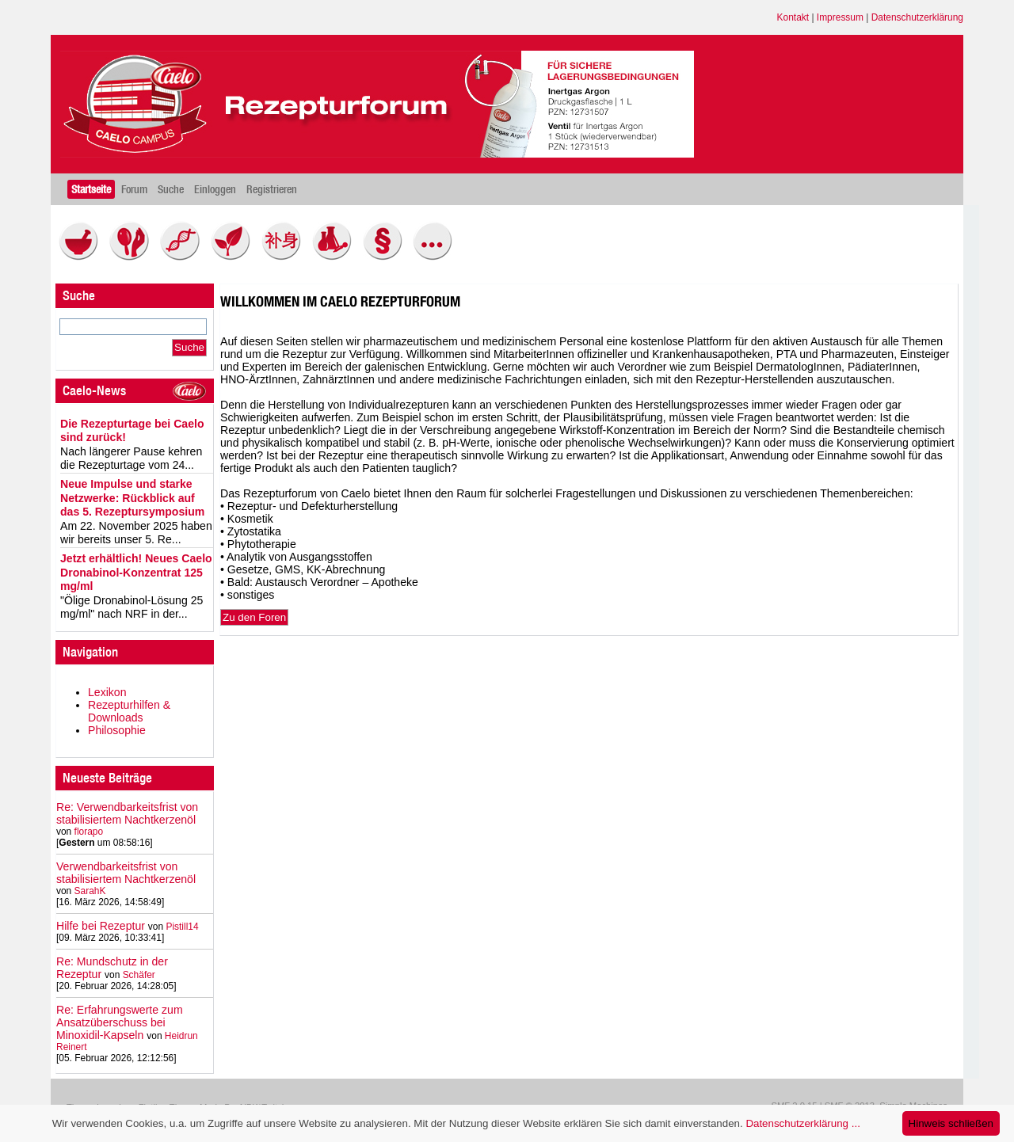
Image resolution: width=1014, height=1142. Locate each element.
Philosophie (117, 730)
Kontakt (793, 17)
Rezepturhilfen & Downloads (129, 711)
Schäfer (139, 974)
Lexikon (107, 692)
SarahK (90, 890)
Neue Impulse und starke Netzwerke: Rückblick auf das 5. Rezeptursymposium (132, 498)
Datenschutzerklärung (917, 17)
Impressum (840, 17)
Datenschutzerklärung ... (802, 1123)
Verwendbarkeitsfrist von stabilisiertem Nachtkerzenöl (126, 872)
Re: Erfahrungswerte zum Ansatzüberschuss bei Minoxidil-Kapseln (119, 1022)
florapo (89, 831)
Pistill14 (182, 926)
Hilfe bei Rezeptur (100, 925)
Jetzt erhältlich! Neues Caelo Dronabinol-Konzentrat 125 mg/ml (136, 572)
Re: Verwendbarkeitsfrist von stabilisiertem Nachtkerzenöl (127, 813)
